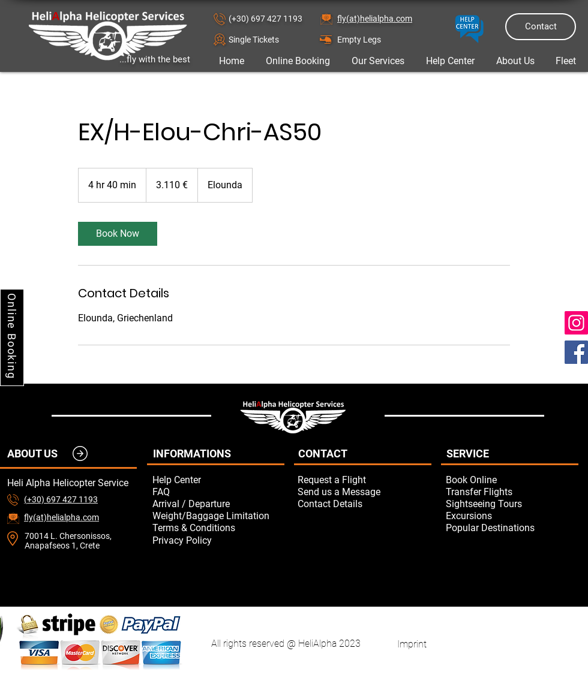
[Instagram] (576, 323)
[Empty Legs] (379, 39)
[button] (271, 39)
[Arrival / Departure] (218, 504)
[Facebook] (576, 352)
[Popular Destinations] (512, 528)
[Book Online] (512, 480)
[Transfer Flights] (512, 492)
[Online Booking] (12, 337)
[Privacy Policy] (218, 540)
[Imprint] (411, 644)
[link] (117, 234)
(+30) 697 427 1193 (265, 18)
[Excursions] (512, 516)
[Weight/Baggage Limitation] (218, 516)
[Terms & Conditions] (218, 528)
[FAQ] (218, 492)
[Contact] (540, 26)
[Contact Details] (364, 504)
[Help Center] (218, 480)
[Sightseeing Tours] (512, 504)
